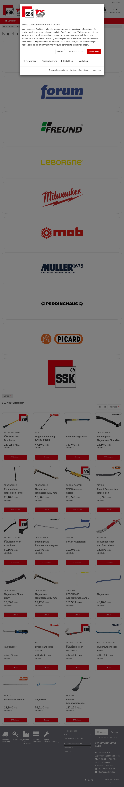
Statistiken (66, 61)
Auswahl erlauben (76, 51)
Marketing (81, 61)
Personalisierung (47, 61)
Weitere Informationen (79, 70)
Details (60, 51)
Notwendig (29, 61)
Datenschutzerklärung (58, 70)
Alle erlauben (94, 51)
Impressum (96, 70)
